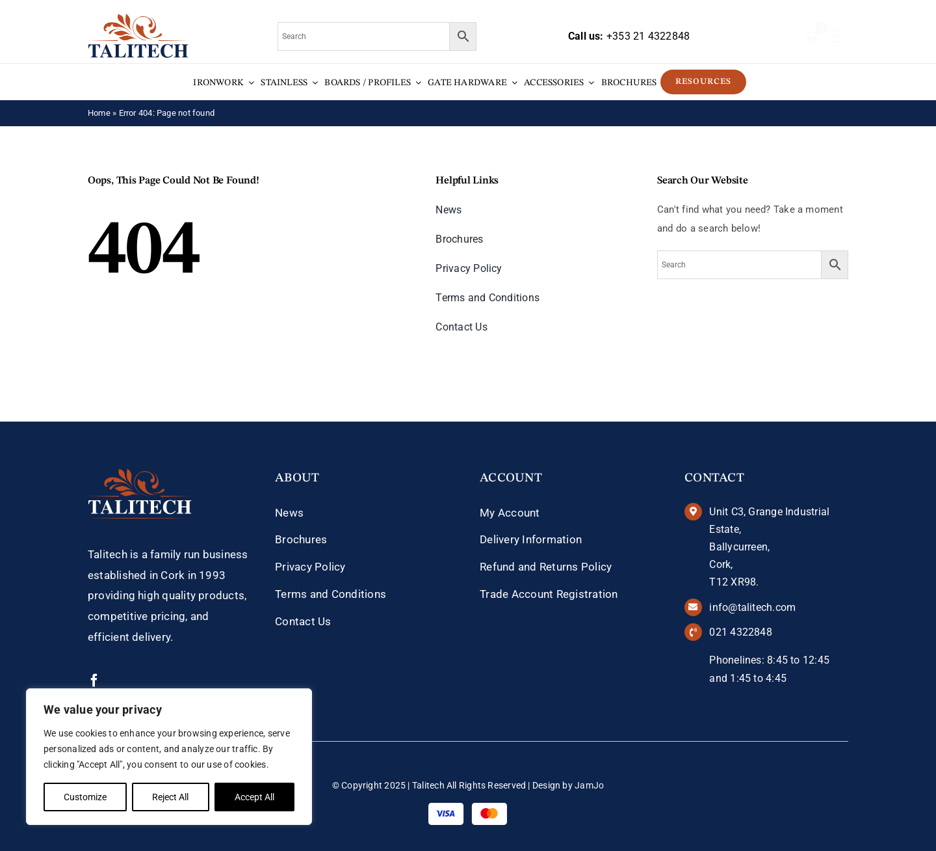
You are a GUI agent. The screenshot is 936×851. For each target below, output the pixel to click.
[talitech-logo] (138, 18)
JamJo (589, 785)
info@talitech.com (752, 607)
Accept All (254, 797)
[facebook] (94, 680)
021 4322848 (740, 632)
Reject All (170, 797)
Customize (85, 797)
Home (99, 113)
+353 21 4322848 (648, 36)
